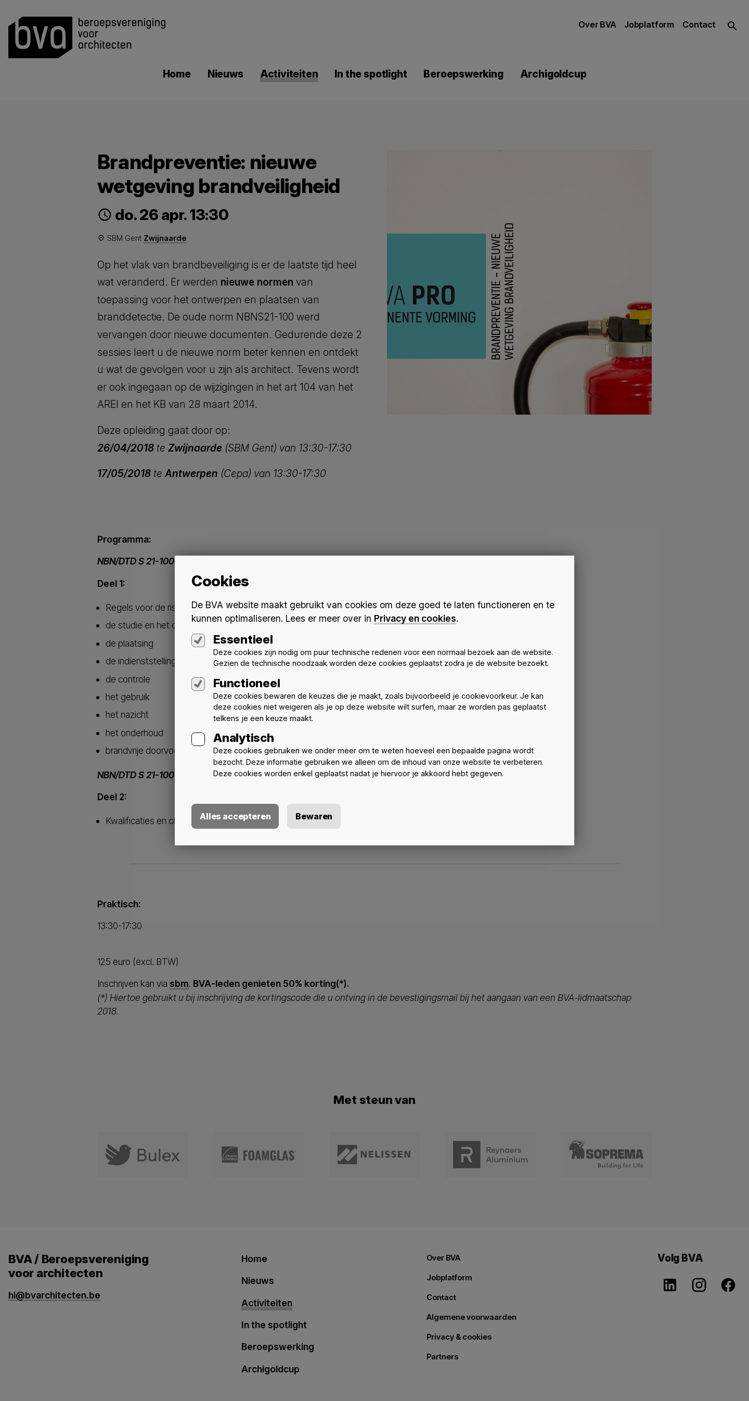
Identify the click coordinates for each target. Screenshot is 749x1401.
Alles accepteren (235, 817)
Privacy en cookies (415, 618)
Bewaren (313, 817)
